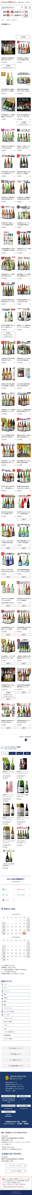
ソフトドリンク (8, 1008)
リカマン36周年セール (9, 1032)
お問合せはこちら (16, 1149)
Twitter (6, 894)
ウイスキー (20, 753)
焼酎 (5, 1001)
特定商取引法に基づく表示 (13, 1121)
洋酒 (5, 994)
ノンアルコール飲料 (9, 1011)
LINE (6, 889)
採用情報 (26, 1123)
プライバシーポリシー (10, 1123)
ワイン (5, 984)
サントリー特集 (8, 1039)
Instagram (22, 889)
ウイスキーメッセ (8, 1018)
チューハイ (6, 991)
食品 (5, 1004)
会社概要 (19, 1123)
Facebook (22, 894)
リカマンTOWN (16, 1171)
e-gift (5, 1028)
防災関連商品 (7, 1035)
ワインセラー (7, 1015)
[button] (30, 740)
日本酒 (7, 20)
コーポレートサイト (16, 1166)
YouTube (7, 900)
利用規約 (24, 1121)
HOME (2, 20)
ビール (12, 753)
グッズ (5, 1025)
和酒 (27, 753)
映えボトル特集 (8, 1021)
